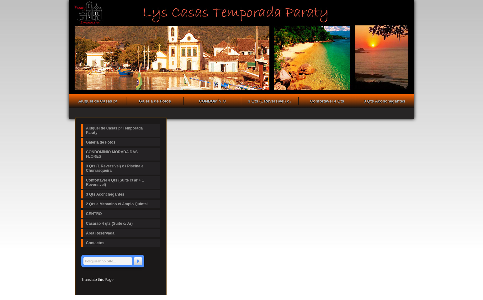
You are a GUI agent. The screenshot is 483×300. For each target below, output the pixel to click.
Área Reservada (100, 233)
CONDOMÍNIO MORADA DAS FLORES (212, 102)
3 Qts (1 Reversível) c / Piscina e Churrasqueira (270, 102)
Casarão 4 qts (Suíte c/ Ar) (109, 223)
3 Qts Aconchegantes (384, 101)
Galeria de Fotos (155, 101)
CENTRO (94, 214)
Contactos (95, 243)
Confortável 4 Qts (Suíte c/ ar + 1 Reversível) (327, 102)
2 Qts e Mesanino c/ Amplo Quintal (117, 204)
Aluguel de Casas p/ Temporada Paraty (97, 102)
